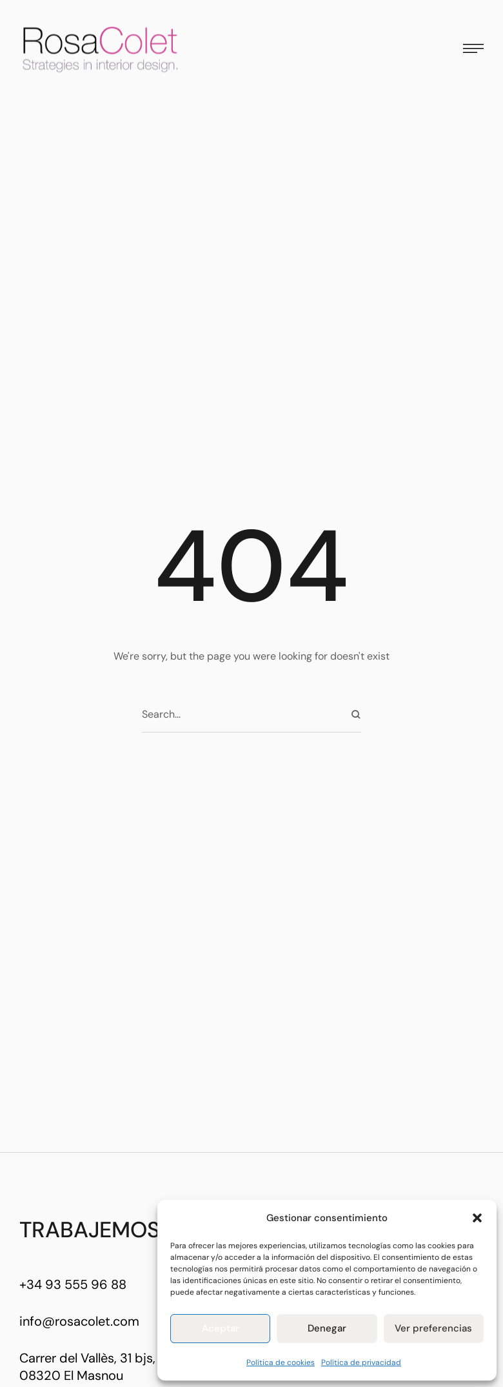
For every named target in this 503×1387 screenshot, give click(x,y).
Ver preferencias (433, 1328)
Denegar (327, 1328)
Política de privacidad (361, 1362)
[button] (477, 1217)
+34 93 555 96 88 (72, 1284)
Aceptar (220, 1328)
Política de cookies (280, 1362)
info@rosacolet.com (79, 1321)
